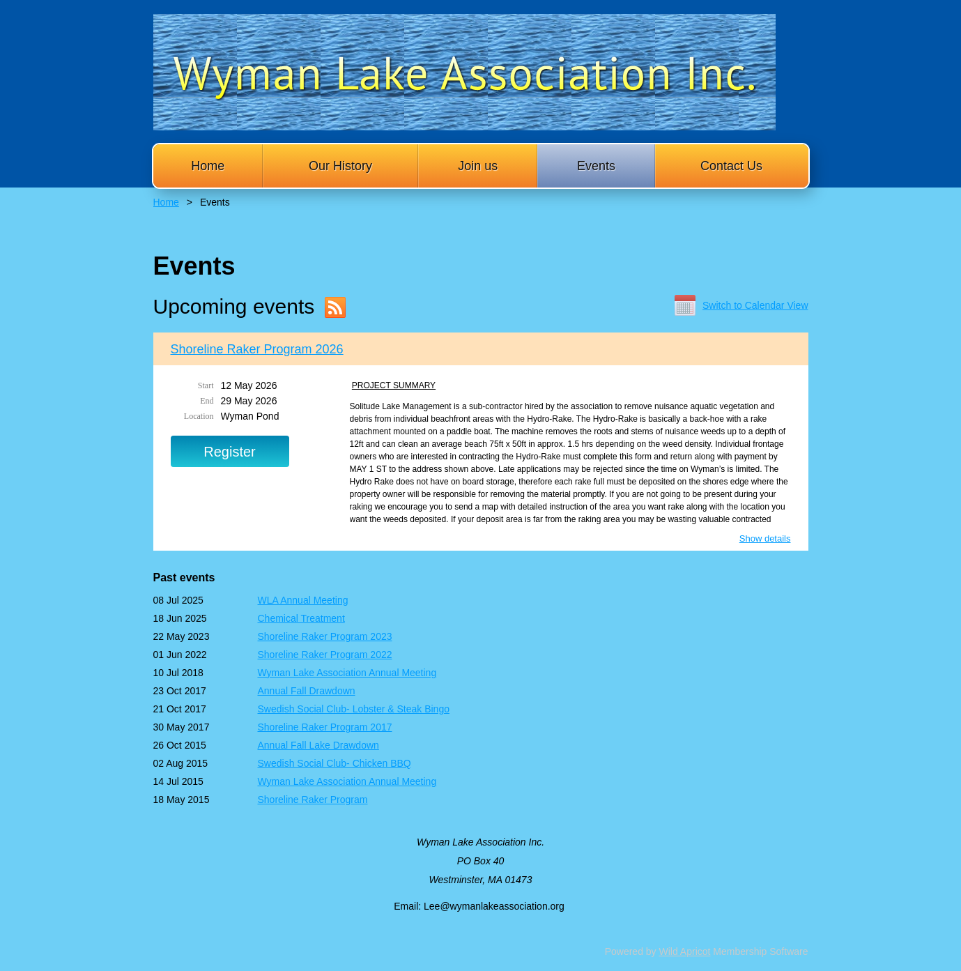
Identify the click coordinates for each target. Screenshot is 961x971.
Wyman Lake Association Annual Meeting (347, 672)
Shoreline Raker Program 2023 (325, 636)
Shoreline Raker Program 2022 (325, 654)
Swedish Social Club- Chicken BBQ (334, 763)
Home (166, 202)
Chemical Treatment (301, 618)
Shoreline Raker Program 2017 (325, 727)
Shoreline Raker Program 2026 (257, 349)
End (206, 401)
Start (206, 385)
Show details (765, 538)
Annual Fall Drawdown (306, 690)
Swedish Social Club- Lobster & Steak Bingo (353, 708)
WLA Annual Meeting (303, 600)
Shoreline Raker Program (313, 799)
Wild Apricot (685, 951)
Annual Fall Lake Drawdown (318, 745)
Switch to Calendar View (755, 305)
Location (199, 416)
